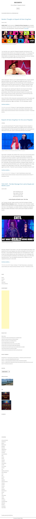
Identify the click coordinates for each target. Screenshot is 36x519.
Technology (4, 495)
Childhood (4, 450)
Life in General (4, 472)
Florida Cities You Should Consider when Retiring (11, 345)
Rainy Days (4, 336)
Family (3, 458)
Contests (3, 452)
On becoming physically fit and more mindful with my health (13, 346)
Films (3, 280)
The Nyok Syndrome (9, 363)
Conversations (4, 453)
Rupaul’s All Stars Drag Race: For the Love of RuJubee (17, 120)
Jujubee (6, 108)
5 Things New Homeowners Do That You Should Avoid (12, 349)
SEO (2, 493)
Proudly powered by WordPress (7, 515)
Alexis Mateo (21, 107)
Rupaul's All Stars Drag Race (10, 110)
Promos (3, 486)
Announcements (5, 440)
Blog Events (4, 444)
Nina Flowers (21, 108)
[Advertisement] (5, 309)
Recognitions (4, 490)
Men (2, 475)
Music (12, 264)
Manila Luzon (10, 108)
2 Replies (3, 122)
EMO (2, 455)
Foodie (3, 464)
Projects (3, 484)
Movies (3, 476)
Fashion (3, 461)
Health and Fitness (5, 470)
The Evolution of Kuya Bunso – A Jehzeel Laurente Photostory (19, 357)
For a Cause (4, 466)
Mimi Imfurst (16, 108)
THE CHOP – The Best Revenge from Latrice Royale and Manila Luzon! (18, 184)
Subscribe (3, 282)
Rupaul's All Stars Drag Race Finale (22, 174)
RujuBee (3, 174)
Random (3, 489)
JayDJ (2, 363)
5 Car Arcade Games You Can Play (8, 342)
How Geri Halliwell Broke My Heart (12, 359)
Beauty (3, 443)
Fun (2, 469)
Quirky (3, 487)
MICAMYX (18, 3)
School (3, 492)
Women (3, 504)
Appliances (4, 441)
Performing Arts (5, 481)
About (3, 277)
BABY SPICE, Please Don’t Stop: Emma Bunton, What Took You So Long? (19, 362)
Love (2, 473)
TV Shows (13, 107)
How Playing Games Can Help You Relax (9, 348)
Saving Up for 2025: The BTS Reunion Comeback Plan (11, 337)
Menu (18, 8)
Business (3, 447)
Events (3, 457)
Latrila (3, 266)
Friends (3, 467)
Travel (3, 496)
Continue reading (6, 104)
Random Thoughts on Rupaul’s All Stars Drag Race (16, 19)
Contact (3, 279)
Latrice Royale (30, 264)
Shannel (17, 110)
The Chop (26, 28)
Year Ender (4, 507)
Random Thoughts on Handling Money (9, 340)
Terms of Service (5, 283)
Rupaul (3, 110)
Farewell (3, 460)
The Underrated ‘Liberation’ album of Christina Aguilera (16, 360)
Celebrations (4, 449)
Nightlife (3, 480)
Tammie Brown (22, 110)
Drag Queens (24, 264)
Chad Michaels (27, 107)
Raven (31, 108)
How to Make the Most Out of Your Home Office (11, 343)
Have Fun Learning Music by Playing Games (10, 339)
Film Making (4, 463)
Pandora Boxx (27, 108)
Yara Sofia (27, 110)
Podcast (3, 483)
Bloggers (3, 446)
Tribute (3, 498)
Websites (3, 502)
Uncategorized (4, 501)
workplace (3, 506)
